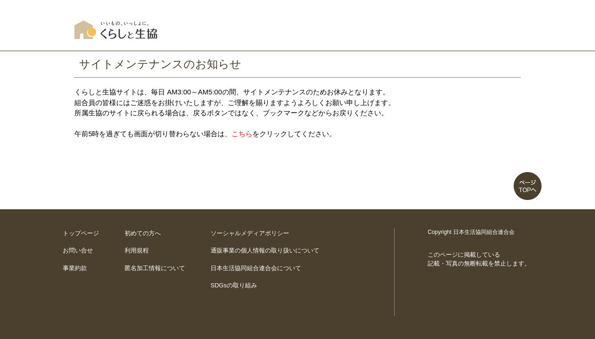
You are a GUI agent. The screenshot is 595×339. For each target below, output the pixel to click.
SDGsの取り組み (234, 285)
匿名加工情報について (155, 268)
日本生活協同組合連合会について (256, 268)
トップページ (81, 233)
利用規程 (137, 250)
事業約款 (75, 268)
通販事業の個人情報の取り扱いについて (265, 250)
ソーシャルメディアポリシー (250, 233)
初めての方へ (143, 233)
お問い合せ (78, 250)
